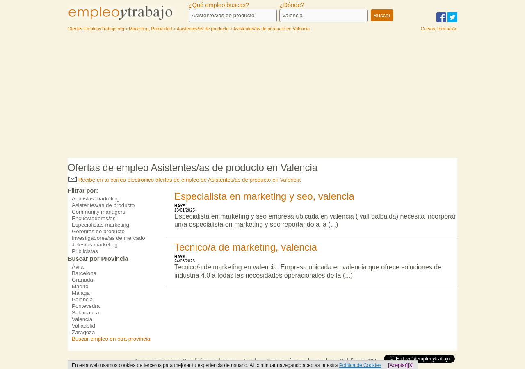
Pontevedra (86, 306)
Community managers (98, 212)
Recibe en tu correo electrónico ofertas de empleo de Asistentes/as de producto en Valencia (184, 180)
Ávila (78, 267)
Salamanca (85, 313)
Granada (82, 280)
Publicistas (85, 251)
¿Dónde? (291, 5)
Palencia (82, 299)
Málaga (81, 293)
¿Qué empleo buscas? (219, 5)
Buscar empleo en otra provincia (111, 339)
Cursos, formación (439, 28)
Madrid (80, 286)
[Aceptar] (398, 365)
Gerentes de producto (98, 231)
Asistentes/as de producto (103, 205)
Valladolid (83, 326)
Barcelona (84, 273)
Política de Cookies (360, 365)
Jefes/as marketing (95, 244)
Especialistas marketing (100, 225)
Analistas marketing (95, 199)
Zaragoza (83, 332)
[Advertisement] (262, 96)
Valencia (82, 319)
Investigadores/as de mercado (108, 238)
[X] (411, 365)
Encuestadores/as (94, 218)
